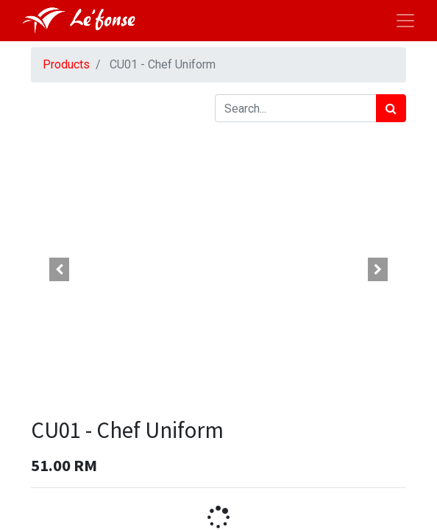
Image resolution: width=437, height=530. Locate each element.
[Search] (391, 108)
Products (66, 64)
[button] (59, 269)
